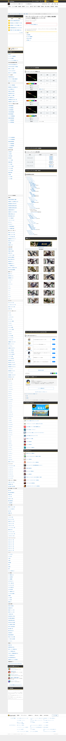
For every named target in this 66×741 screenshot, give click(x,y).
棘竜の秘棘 (50, 156)
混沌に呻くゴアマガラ (11, 362)
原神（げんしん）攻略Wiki (20, 725)
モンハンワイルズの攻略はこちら (13, 60)
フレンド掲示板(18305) (11, 651)
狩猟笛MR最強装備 (11, 118)
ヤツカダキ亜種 (10, 335)
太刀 (49, 254)
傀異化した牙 (41, 89)
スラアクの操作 (10, 168)
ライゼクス (10, 323)
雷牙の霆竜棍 (32, 189)
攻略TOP (9, 6)
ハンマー (33, 269)
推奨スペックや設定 (11, 68)
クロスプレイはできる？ (12, 70)
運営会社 (41, 715)
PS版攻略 (56, 6)
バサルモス (10, 428)
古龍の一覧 (10, 308)
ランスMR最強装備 (11, 120)
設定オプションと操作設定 (12, 72)
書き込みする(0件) (41, 370)
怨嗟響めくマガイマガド (12, 341)
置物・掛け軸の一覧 (11, 259)
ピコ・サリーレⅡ (30, 220)
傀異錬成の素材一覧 (11, 209)
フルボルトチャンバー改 (33, 200)
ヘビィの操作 (10, 178)
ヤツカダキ (10, 447)
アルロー (9, 288)
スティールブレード (30, 179)
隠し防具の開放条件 (11, 492)
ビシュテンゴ (10, 434)
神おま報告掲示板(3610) (11, 657)
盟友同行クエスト (11, 275)
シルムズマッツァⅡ (30, 214)
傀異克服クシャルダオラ (12, 364)
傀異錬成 (38, 6)
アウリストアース (31, 234)
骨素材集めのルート (11, 263)
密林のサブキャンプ (11, 240)
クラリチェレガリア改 (33, 208)
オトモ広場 (10, 599)
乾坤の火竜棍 (33, 196)
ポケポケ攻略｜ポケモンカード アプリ (48, 720)
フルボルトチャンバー (33, 199)
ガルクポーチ (10, 224)
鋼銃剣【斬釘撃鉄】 (33, 185)
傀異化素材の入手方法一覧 (12, 203)
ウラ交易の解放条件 (11, 226)
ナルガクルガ (10, 426)
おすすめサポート (11, 581)
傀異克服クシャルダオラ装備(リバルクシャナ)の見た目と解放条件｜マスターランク (16, 25)
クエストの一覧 (10, 517)
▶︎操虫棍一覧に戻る (41, 244)
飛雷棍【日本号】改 (32, 227)
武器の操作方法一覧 (11, 93)
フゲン (9, 298)
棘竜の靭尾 (50, 157)
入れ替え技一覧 (10, 614)
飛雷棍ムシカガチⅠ (30, 224)
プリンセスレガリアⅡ (31, 204)
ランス (33, 277)
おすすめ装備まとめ (11, 89)
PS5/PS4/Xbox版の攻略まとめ (12, 64)
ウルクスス (10, 391)
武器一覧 (31, 6)
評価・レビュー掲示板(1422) (12, 649)
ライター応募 (55, 715)
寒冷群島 (9, 562)
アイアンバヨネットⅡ (32, 181)
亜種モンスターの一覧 (11, 234)
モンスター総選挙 (14, 6)
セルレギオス (10, 325)
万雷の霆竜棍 (33, 191)
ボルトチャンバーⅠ (31, 197)
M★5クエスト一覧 (11, 548)
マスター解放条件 (11, 218)
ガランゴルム (10, 319)
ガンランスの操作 (11, 166)
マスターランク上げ (11, 220)
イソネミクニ (10, 387)
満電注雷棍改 (33, 202)
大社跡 (9, 558)
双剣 (33, 261)
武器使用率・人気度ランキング (12, 101)
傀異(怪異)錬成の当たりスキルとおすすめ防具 (16, 27)
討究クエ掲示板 (47, 6)
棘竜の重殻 (50, 159)
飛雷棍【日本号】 (31, 226)
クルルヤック (10, 401)
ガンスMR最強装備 (11, 122)
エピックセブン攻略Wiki (20, 729)
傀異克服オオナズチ (11, 360)
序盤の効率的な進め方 (11, 620)
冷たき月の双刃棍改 (33, 187)
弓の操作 (9, 174)
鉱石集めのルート (11, 261)
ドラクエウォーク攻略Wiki (20, 723)
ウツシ (9, 294)
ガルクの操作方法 (11, 587)
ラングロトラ (10, 453)
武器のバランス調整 (11, 95)
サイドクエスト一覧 (11, 531)
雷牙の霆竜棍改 (33, 190)
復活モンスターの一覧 (11, 306)
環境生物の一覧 (10, 484)
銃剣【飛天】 (31, 182)
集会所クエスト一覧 (11, 521)
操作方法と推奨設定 (11, 257)
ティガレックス (10, 414)
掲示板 (19, 18)
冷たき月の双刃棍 (32, 186)
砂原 (9, 564)
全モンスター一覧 (11, 302)
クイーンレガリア (31, 205)
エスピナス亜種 (10, 356)
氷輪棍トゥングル (34, 188)
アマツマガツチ (10, 372)
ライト (33, 301)
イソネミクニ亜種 (11, 329)
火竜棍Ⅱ (31, 193)
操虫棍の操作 (10, 172)
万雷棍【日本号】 (32, 228)
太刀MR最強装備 (10, 109)
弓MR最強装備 (10, 147)
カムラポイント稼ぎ (11, 255)
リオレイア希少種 (11, 350)
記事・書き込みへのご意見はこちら (41, 391)
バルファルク (10, 432)
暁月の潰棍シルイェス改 (33, 217)
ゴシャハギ (10, 403)
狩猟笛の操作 (10, 162)
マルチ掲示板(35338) (11, 655)
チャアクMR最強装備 (11, 139)
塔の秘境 (9, 242)
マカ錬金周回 (10, 502)
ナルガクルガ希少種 (11, 354)
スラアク (49, 285)
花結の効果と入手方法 (11, 616)
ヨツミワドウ (10, 449)
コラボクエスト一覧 (11, 535)
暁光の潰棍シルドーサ (33, 218)
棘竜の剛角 (50, 158)
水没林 (9, 560)
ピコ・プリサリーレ (31, 221)
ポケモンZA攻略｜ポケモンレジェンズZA (22, 718)
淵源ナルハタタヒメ (11, 461)
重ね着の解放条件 (11, 634)
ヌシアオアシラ (10, 467)
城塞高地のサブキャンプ (12, 238)
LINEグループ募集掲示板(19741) (13, 653)
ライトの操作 (10, 176)
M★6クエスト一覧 (11, 550)
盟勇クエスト (10, 273)
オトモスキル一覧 (11, 585)
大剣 (33, 254)
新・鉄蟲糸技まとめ (11, 97)
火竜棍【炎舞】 (32, 194)
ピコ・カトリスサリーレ (33, 223)
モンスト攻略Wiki (45, 722)
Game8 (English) (46, 715)
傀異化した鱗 (51, 166)
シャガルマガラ (10, 339)
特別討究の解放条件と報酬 (12, 199)
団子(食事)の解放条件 (11, 618)
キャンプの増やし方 (11, 570)
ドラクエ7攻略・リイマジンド (21, 720)
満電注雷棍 (32, 201)
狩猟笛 (49, 269)
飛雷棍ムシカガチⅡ (31, 225)
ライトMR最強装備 (11, 143)
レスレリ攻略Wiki (45, 725)
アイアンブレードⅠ (29, 177)
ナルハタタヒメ (10, 424)
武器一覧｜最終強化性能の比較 (14, 20)
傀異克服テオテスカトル (12, 366)
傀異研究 (42, 6)
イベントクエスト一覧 (11, 527)
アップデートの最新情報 (12, 56)
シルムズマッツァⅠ (30, 213)
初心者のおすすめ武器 (11, 622)
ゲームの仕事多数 (35, 1)
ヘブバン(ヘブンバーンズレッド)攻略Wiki (22, 727)
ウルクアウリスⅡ (29, 231)
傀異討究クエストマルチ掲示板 (12, 659)
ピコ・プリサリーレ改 (32, 222)
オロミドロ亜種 (10, 327)
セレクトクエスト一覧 (11, 533)
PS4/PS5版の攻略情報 (11, 269)
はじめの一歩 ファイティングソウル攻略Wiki (49, 731)
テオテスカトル (10, 416)
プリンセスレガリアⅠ (30, 203)
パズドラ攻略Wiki (32, 722)
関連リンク (29, 40)
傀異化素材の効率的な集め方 (12, 205)
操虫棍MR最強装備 (11, 141)
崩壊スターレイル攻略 (20, 722)
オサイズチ (10, 395)
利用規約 (18, 715)
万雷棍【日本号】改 (33, 229)
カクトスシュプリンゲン (34, 212)
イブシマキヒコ (10, 389)
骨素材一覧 (10, 513)
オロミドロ (10, 397)
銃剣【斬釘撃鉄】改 (33, 184)
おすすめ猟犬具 (10, 589)
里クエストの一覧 (11, 519)
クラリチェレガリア (32, 207)
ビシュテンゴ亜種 (11, 321)
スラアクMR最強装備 (11, 137)
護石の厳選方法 (10, 500)
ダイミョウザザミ (11, 337)
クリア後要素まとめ (11, 265)
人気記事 (12, 18)
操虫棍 (33, 293)
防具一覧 (35, 6)
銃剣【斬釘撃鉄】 (32, 183)
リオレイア (10, 455)
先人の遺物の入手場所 (11, 624)
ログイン (56, 1)
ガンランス (49, 277)
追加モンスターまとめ (11, 232)
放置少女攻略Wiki (45, 727)
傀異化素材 (52, 6)
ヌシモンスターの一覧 (11, 465)
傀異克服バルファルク (11, 370)
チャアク (33, 285)
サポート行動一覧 (11, 583)
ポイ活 (41, 1)
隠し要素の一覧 (10, 628)
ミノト (9, 292)
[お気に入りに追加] (45, 4)
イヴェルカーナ (10, 368)
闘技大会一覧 (10, 529)
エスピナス (10, 331)
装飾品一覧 (10, 494)
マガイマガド (10, 445)
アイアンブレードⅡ (29, 178)
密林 (9, 568)
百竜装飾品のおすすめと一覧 (12, 99)
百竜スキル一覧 (10, 498)
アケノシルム (10, 383)
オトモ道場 (10, 597)
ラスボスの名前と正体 (11, 236)
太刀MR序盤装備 (10, 107)
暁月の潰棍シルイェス (32, 216)
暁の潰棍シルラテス (31, 215)
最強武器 (23, 6)
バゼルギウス (10, 430)
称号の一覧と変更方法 (11, 626)
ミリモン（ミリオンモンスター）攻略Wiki (22, 731)
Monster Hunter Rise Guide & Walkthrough (15, 663)
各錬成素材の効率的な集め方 (12, 207)
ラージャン (10, 451)
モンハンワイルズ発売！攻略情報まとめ (32, 24)
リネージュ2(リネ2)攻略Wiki (34, 731)
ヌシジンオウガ (10, 478)
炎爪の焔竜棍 (33, 195)
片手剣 (49, 261)
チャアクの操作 (10, 170)
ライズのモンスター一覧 (12, 304)
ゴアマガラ (10, 333)
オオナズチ (10, 393)
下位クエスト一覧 (11, 523)
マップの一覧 (10, 554)
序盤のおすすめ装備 (11, 91)
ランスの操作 (10, 164)
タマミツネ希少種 (11, 358)
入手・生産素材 (29, 36)
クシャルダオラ (10, 399)
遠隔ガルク (10, 601)
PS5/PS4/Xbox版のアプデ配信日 (13, 66)
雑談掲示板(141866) (11, 647)
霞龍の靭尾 (50, 163)
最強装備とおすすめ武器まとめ (12, 87)
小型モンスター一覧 (11, 482)
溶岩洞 (9, 566)
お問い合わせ (36, 715)
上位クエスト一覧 (11, 525)
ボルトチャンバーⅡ (32, 198)
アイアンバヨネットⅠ (31, 180)
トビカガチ (10, 420)
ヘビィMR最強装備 (11, 145)
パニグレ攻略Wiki (32, 729)
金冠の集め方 (10, 632)
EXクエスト (10, 222)
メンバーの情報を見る (41, 388)
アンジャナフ (10, 385)
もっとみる (21, 32)
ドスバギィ (10, 418)
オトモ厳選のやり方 (11, 591)
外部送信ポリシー (30, 715)
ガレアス (9, 296)
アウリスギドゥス (30, 232)
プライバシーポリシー (24, 715)
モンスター (27, 6)
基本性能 (28, 34)
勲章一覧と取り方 (11, 630)
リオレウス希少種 (11, 352)
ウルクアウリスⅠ (29, 230)
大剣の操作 (10, 151)
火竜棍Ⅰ (30, 192)
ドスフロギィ (10, 422)
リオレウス (10, 457)
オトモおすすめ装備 (11, 593)
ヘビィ (49, 301)
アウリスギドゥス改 (31, 233)
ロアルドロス (10, 459)
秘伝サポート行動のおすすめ (12, 267)
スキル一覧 (10, 496)
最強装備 (19, 6)
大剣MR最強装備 (10, 105)
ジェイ (9, 286)
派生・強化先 (29, 38)
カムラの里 (10, 556)
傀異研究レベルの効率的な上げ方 (13, 201)
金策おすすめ (10, 253)
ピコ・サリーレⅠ (29, 219)
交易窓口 (9, 595)
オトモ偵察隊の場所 (11, 228)
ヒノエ (9, 290)
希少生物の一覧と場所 (11, 486)
